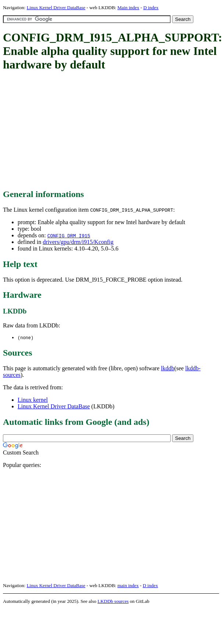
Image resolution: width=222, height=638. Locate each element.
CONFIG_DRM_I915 (68, 235)
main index (128, 586)
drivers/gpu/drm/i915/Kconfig (78, 242)
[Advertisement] (91, 130)
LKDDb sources (113, 601)
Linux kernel (33, 400)
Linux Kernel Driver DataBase (56, 7)
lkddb (167, 369)
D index (151, 7)
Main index (128, 7)
